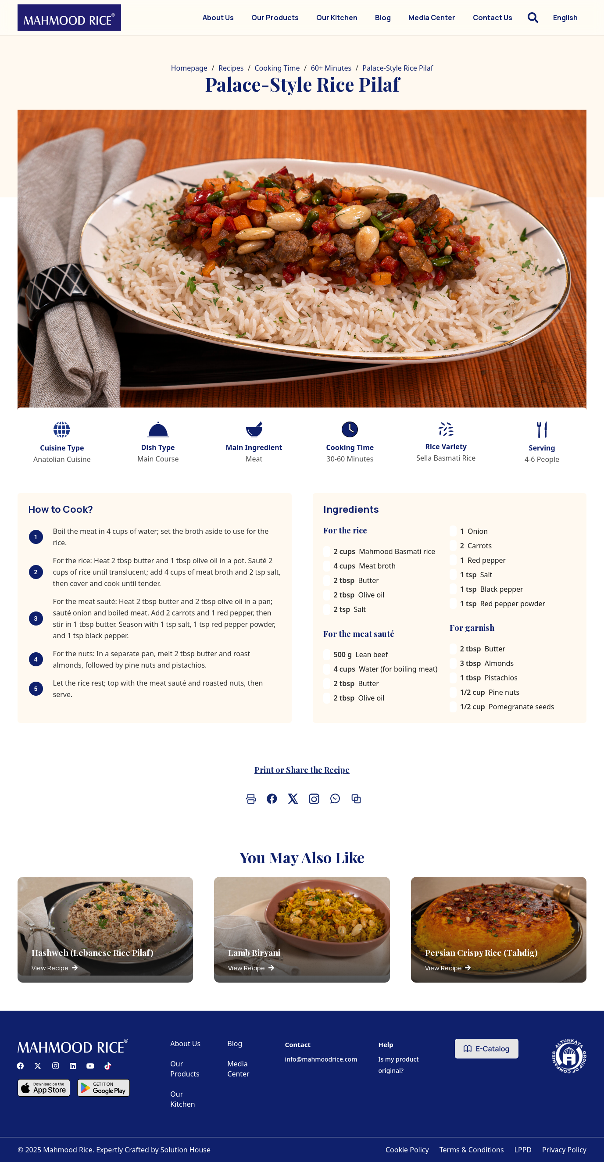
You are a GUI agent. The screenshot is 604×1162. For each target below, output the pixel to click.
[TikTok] (108, 1066)
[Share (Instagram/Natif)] (312, 798)
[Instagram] (55, 1066)
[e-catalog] (486, 1048)
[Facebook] (20, 1066)
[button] (532, 18)
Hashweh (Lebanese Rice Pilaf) (93, 952)
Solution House (186, 1150)
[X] (37, 1066)
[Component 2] (44, 1088)
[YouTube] (90, 1066)
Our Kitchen (182, 1098)
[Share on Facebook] (270, 798)
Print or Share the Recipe (302, 769)
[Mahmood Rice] (69, 17)
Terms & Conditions (472, 1150)
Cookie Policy (407, 1150)
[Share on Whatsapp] (333, 798)
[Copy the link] (354, 798)
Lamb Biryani (254, 952)
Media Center (238, 1068)
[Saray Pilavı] (302, 269)
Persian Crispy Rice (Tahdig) (481, 952)
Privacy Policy (564, 1150)
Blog (234, 1043)
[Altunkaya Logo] (569, 1056)
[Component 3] (103, 1088)
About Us (185, 1043)
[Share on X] (291, 798)
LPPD (523, 1150)
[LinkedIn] (73, 1066)
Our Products (185, 1068)
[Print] (249, 798)
